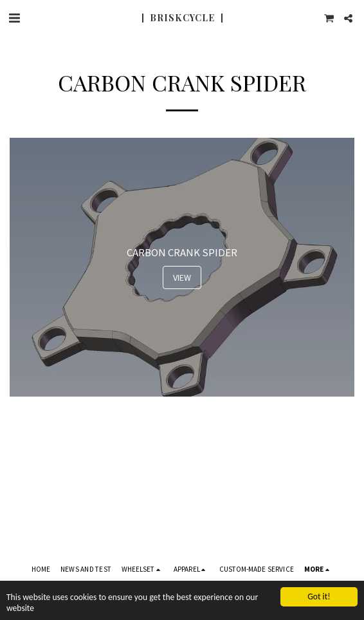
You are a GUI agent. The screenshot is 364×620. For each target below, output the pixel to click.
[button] (14, 17)
